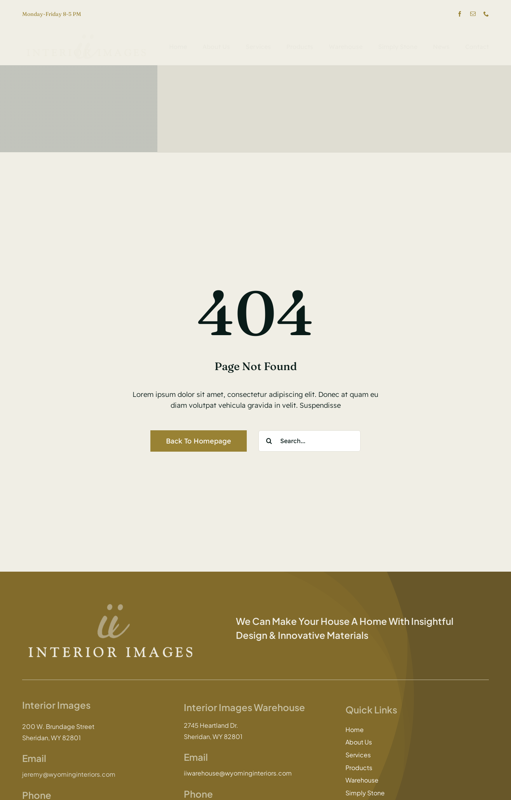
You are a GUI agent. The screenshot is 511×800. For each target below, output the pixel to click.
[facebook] (459, 14)
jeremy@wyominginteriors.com (68, 774)
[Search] (269, 441)
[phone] (486, 14)
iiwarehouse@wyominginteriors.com (238, 773)
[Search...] (309, 441)
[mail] (473, 14)
